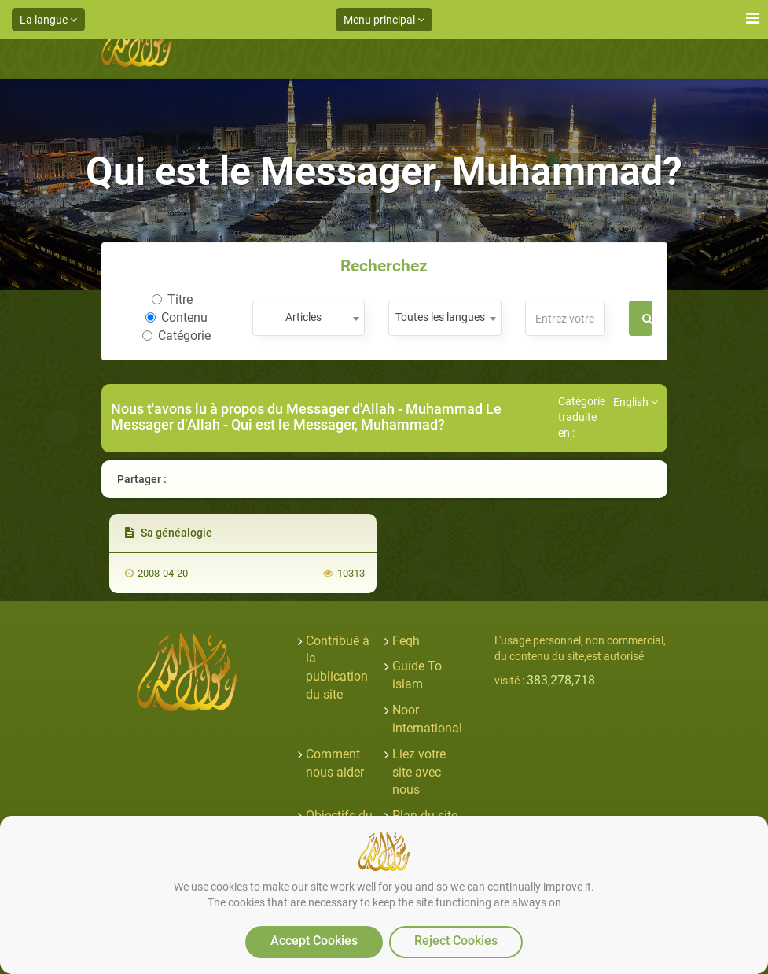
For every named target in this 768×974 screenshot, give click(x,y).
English (635, 402)
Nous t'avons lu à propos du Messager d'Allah (254, 408)
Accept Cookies (314, 940)
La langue (48, 19)
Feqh (406, 640)
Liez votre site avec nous (419, 772)
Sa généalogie (168, 532)
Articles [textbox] (303, 317)
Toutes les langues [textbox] (440, 317)
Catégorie (176, 335)
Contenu (176, 317)
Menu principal (384, 19)
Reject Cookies (456, 940)
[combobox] (308, 318)
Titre (172, 299)
